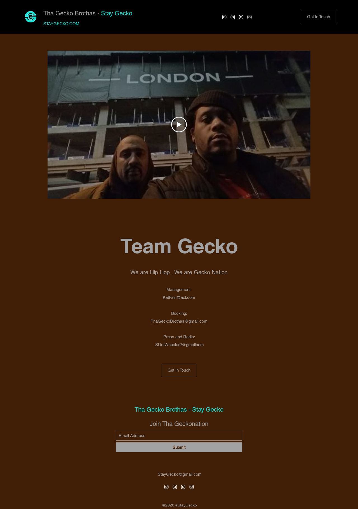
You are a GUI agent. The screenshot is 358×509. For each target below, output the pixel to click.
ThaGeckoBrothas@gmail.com (179, 321)
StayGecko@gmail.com (180, 474)
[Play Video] (179, 124)
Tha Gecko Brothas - (72, 13)
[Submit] (179, 447)
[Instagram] (224, 17)
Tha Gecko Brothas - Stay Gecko (179, 409)
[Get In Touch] (179, 370)
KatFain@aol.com (179, 297)
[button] (318, 17)
